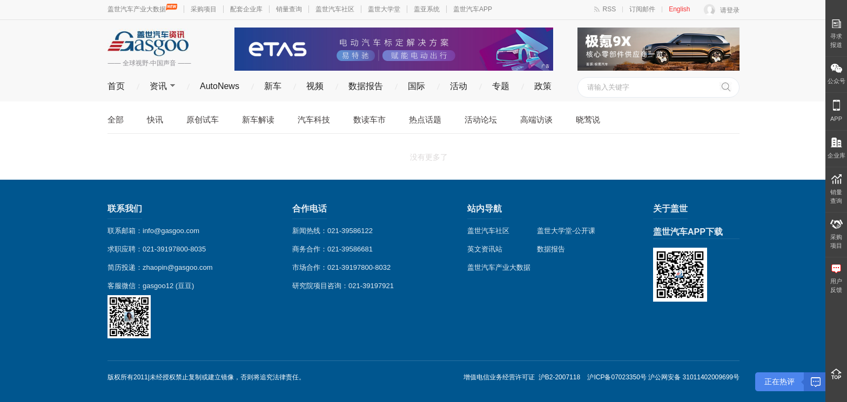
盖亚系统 (427, 9)
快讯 (155, 119)
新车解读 (258, 119)
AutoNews (219, 86)
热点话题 (425, 119)
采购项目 (204, 9)
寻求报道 (836, 33)
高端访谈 (536, 119)
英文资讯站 (484, 249)
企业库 (836, 148)
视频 (315, 86)
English (679, 9)
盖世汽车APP (472, 9)
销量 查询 (836, 189)
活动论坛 (481, 119)
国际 (416, 86)
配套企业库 (246, 9)
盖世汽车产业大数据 (142, 9)
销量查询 (289, 9)
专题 (500, 86)
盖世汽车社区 (334, 9)
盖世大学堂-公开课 (566, 231)
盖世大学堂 (384, 9)
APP (836, 111)
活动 (458, 86)
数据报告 (365, 86)
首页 (116, 86)
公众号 (836, 74)
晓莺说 (588, 119)
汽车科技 (314, 119)
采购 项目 (836, 234)
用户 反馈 (836, 278)
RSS (609, 9)
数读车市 (369, 119)
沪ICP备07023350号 (616, 377)
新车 (272, 86)
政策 (543, 86)
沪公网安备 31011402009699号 (694, 377)
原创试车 (202, 119)
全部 (115, 119)
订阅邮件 (642, 9)
